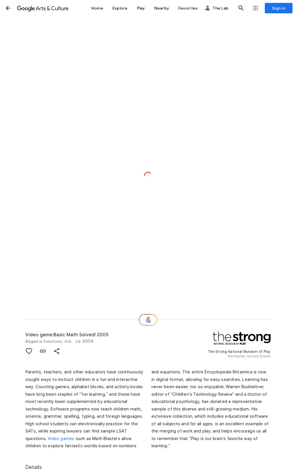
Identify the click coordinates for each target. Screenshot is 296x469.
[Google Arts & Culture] (42, 8)
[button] (8, 8)
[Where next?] (148, 320)
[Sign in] (279, 8)
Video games (61, 438)
